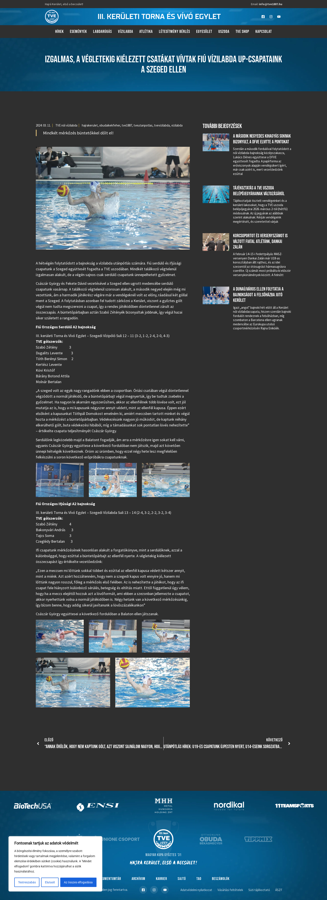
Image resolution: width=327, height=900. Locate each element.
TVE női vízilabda (66, 125)
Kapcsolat (263, 31)
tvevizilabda (162, 125)
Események (78, 31)
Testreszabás (27, 882)
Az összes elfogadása (78, 882)
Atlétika (146, 31)
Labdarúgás (102, 31)
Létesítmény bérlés (174, 31)
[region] (55, 863)
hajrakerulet (90, 125)
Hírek (59, 31)
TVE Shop (242, 31)
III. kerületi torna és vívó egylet (159, 16)
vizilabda (177, 125)
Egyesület (204, 31)
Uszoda (223, 31)
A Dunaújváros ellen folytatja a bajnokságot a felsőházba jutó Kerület (258, 294)
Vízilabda (125, 31)
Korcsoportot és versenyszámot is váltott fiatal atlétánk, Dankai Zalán (260, 241)
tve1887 (127, 125)
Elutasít (50, 882)
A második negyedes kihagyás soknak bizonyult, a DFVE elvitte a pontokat (262, 139)
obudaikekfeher (109, 125)
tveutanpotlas (143, 125)
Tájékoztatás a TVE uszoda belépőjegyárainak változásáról (259, 190)
